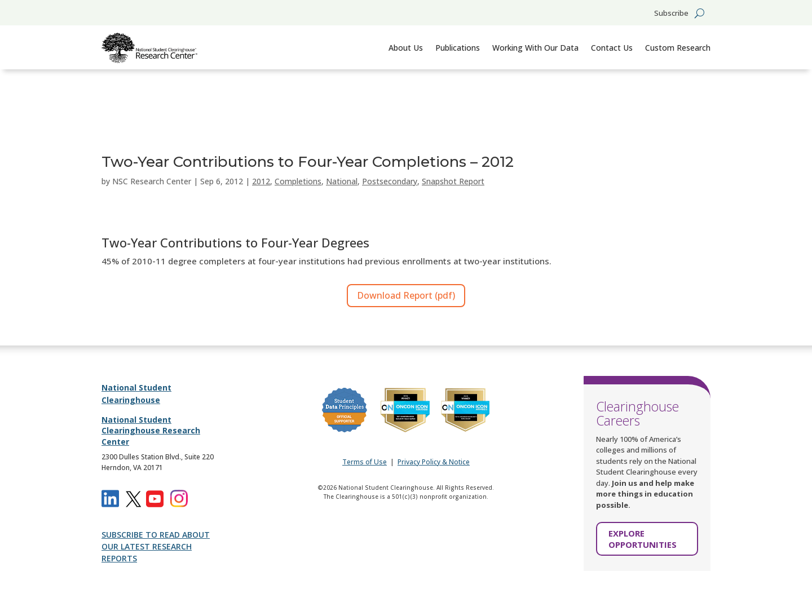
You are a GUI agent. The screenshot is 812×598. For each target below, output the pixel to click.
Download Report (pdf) (406, 295)
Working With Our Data (535, 47)
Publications (457, 47)
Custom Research (677, 47)
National (342, 181)
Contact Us (612, 47)
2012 (261, 181)
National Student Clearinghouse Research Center (151, 430)
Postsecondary (389, 181)
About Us (406, 47)
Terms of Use (364, 462)
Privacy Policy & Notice (434, 462)
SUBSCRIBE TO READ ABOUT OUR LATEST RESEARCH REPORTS (156, 546)
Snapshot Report (453, 181)
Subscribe (671, 13)
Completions (298, 181)
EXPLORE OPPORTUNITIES (642, 539)
